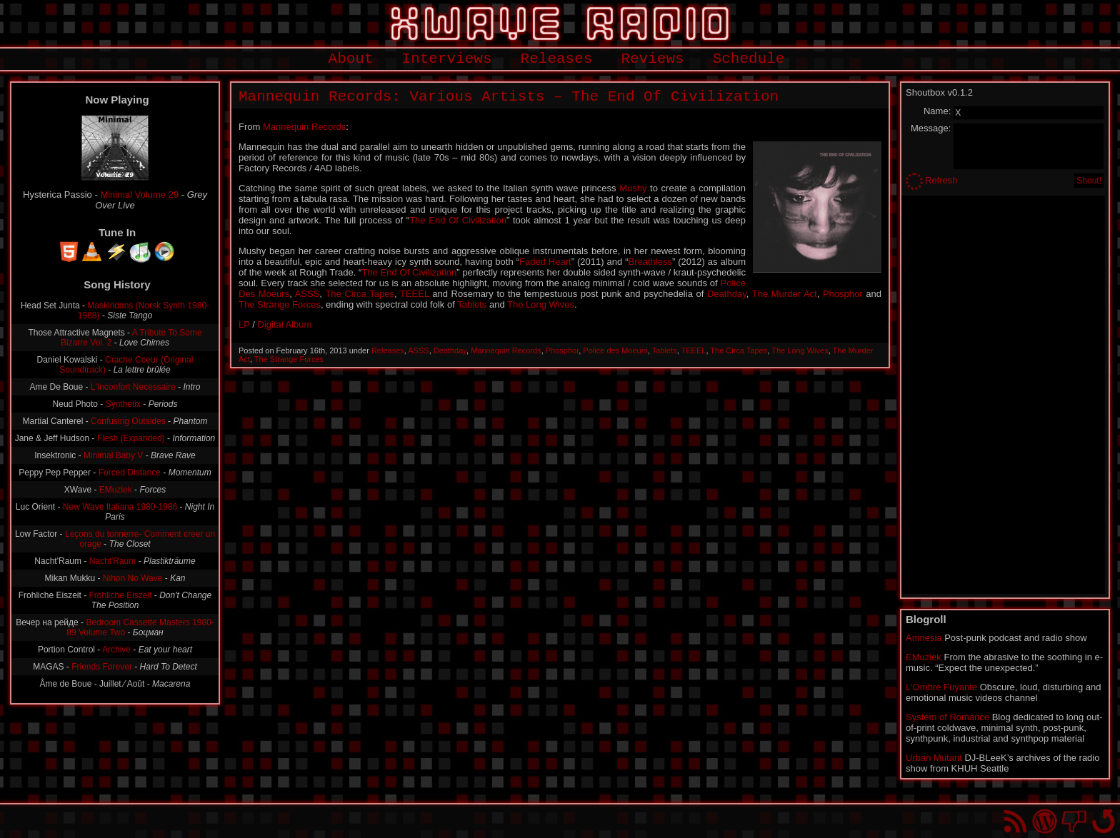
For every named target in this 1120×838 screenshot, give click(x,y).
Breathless (650, 261)
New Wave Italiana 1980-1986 (120, 507)
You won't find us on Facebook (1073, 821)
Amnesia (924, 637)
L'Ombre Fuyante (941, 687)
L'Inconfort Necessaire (133, 387)
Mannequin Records (304, 126)
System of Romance (947, 717)
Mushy (632, 188)
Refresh (941, 180)
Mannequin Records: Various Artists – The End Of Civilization (509, 97)
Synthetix (123, 404)
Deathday (726, 293)
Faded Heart (545, 261)
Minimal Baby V (113, 455)
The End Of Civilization (457, 220)
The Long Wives (540, 304)
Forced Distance (130, 473)
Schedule (749, 59)
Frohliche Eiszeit (120, 595)
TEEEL (414, 293)
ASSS (307, 293)
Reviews (652, 59)
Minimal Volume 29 (139, 194)
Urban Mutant (934, 757)
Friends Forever (101, 667)
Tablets (471, 304)
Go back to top (1103, 821)
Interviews (447, 59)
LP (244, 324)
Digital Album (285, 324)
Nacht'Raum (112, 561)
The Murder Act (784, 293)
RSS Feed (1015, 821)
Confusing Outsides (128, 421)
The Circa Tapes (359, 293)
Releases (557, 59)
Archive (116, 650)
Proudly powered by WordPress (1044, 821)
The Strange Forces (280, 304)
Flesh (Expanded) (131, 438)
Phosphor (843, 293)
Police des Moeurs (615, 350)
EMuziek (115, 490)
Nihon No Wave (133, 578)
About (351, 59)
